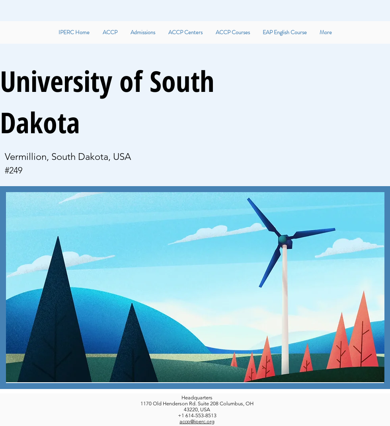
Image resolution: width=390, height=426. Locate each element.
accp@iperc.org (196, 421)
